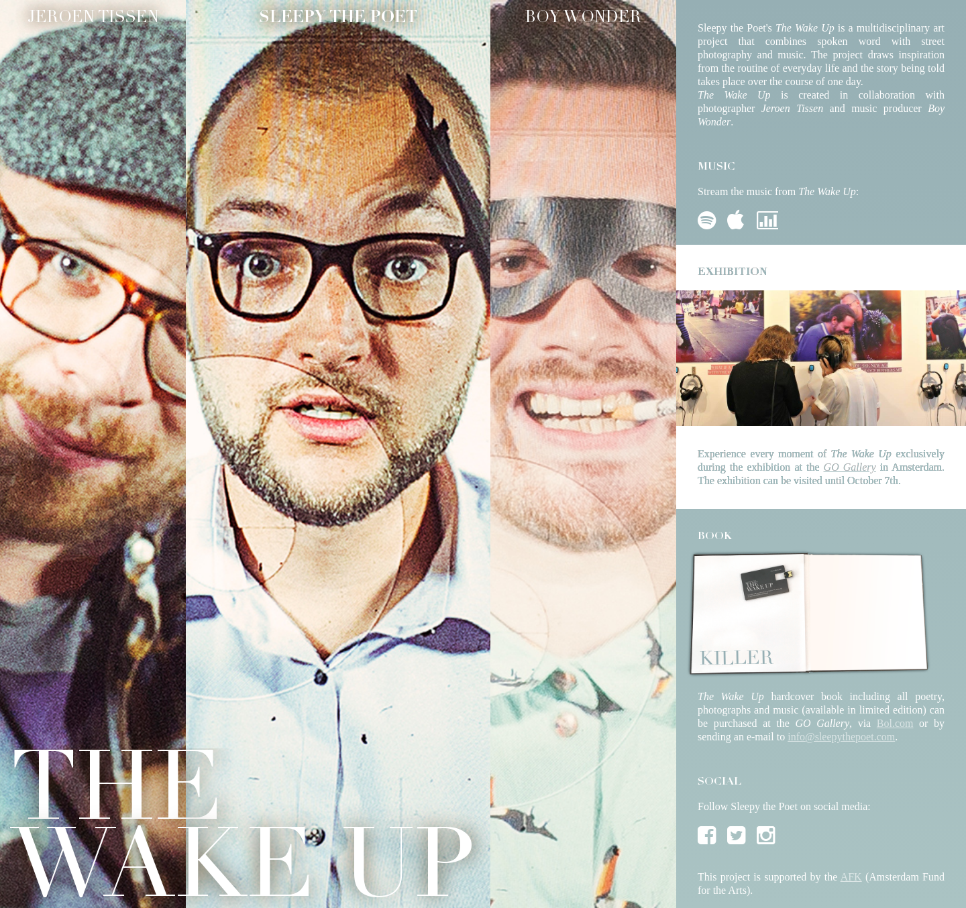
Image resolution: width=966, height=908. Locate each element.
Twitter (738, 833)
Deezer (767, 218)
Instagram (767, 833)
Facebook (708, 833)
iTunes (738, 218)
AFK (851, 877)
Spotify (708, 218)
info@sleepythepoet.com (841, 736)
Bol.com (895, 723)
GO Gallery (850, 467)
